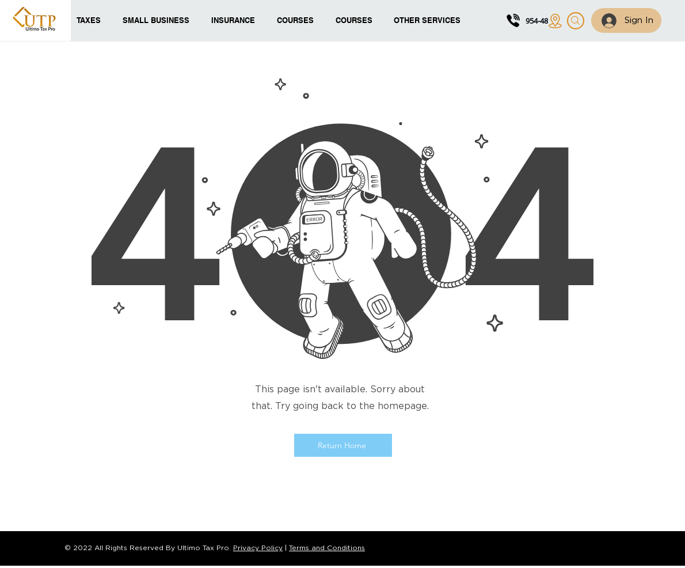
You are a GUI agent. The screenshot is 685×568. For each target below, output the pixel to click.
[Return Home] (343, 445)
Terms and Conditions (327, 548)
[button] (297, 20)
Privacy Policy (258, 548)
